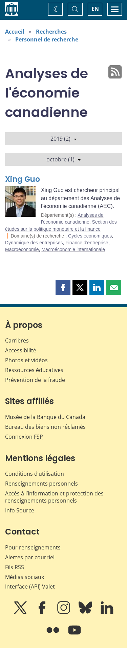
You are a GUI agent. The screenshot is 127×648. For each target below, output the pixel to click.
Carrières (17, 340)
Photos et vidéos (26, 360)
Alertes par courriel (30, 557)
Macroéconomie (22, 249)
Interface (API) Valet (30, 586)
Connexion (24, 436)
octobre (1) (63, 159)
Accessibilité (20, 350)
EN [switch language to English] (95, 9)
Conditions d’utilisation (34, 473)
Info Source (19, 510)
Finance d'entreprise (86, 242)
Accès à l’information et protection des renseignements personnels (54, 497)
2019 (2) (63, 138)
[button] (63, 287)
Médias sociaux (24, 577)
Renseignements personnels (41, 483)
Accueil (14, 31)
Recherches (51, 31)
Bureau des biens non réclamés (45, 427)
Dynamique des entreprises (34, 242)
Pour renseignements (33, 547)
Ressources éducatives (34, 370)
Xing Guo (22, 179)
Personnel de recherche (46, 39)
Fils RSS (14, 567)
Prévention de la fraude (35, 380)
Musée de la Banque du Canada (45, 417)
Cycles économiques (90, 236)
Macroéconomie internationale (73, 249)
